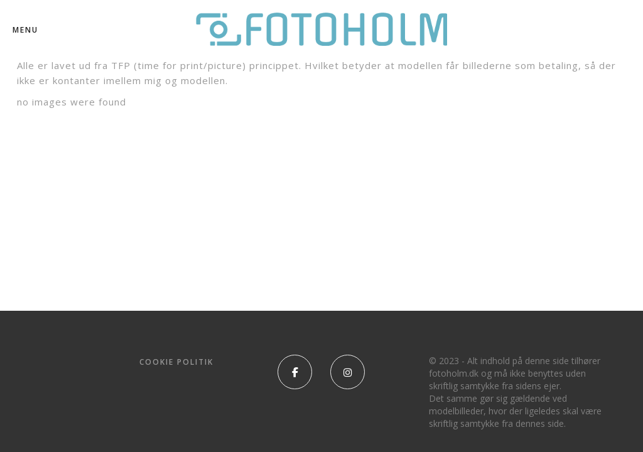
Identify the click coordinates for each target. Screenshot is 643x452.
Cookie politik (176, 362)
